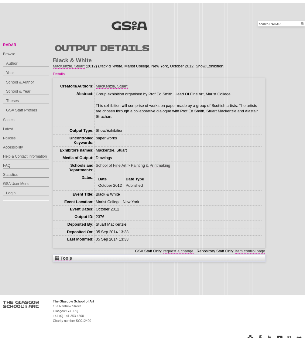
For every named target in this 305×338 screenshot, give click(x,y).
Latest (8, 129)
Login (10, 193)
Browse (9, 54)
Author (12, 63)
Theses (12, 100)
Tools (63, 258)
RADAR (9, 45)
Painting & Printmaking (150, 165)
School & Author (20, 82)
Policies (9, 138)
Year (10, 72)
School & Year (18, 91)
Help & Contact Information (25, 156)
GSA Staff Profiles (21, 110)
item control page (250, 251)
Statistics (10, 174)
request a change (178, 251)
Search (9, 120)
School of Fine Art (111, 165)
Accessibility (13, 147)
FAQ (6, 165)
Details (59, 74)
